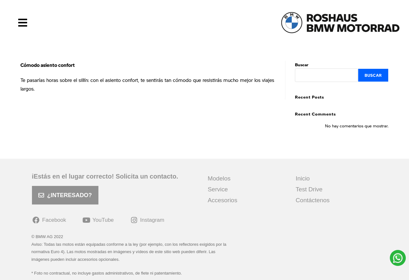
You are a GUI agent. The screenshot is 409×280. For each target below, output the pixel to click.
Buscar (301, 64)
